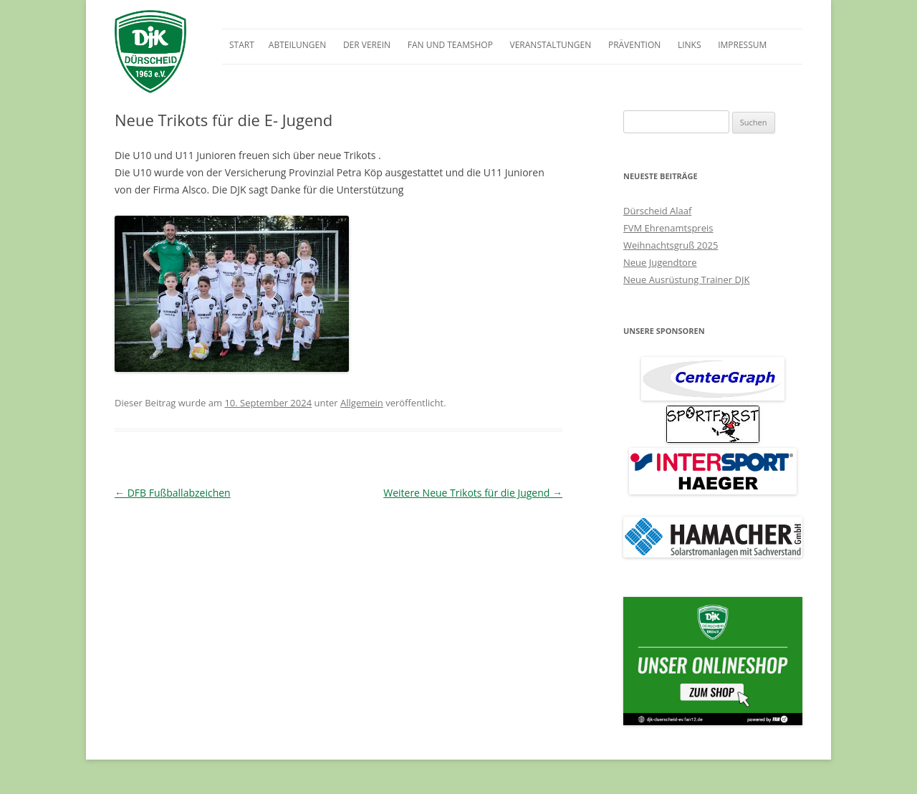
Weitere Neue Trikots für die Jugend (472, 492)
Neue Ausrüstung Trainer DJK (686, 279)
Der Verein (366, 45)
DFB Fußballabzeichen (173, 492)
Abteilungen (297, 45)
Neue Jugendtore (660, 262)
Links (689, 45)
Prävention (634, 45)
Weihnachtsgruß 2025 (670, 245)
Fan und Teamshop (450, 45)
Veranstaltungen (551, 45)
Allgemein (361, 402)
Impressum (742, 45)
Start (241, 45)
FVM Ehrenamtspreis (668, 227)
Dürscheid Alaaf (657, 210)
